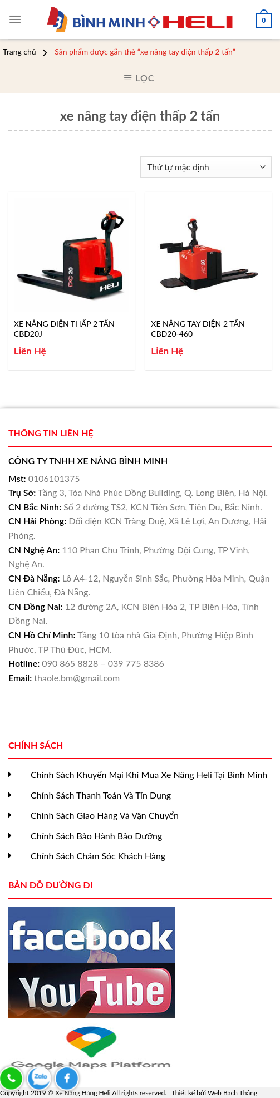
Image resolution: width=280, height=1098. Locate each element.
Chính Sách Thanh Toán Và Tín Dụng (101, 795)
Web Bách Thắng (232, 1093)
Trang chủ (19, 51)
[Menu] (15, 19)
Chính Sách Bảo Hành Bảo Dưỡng (96, 835)
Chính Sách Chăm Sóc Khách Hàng (98, 855)
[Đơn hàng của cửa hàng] (206, 167)
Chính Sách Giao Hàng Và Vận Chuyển (105, 815)
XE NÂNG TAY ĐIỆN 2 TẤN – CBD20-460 (201, 328)
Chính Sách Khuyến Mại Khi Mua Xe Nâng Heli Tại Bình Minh (149, 774)
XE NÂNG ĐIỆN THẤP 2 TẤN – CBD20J (67, 328)
